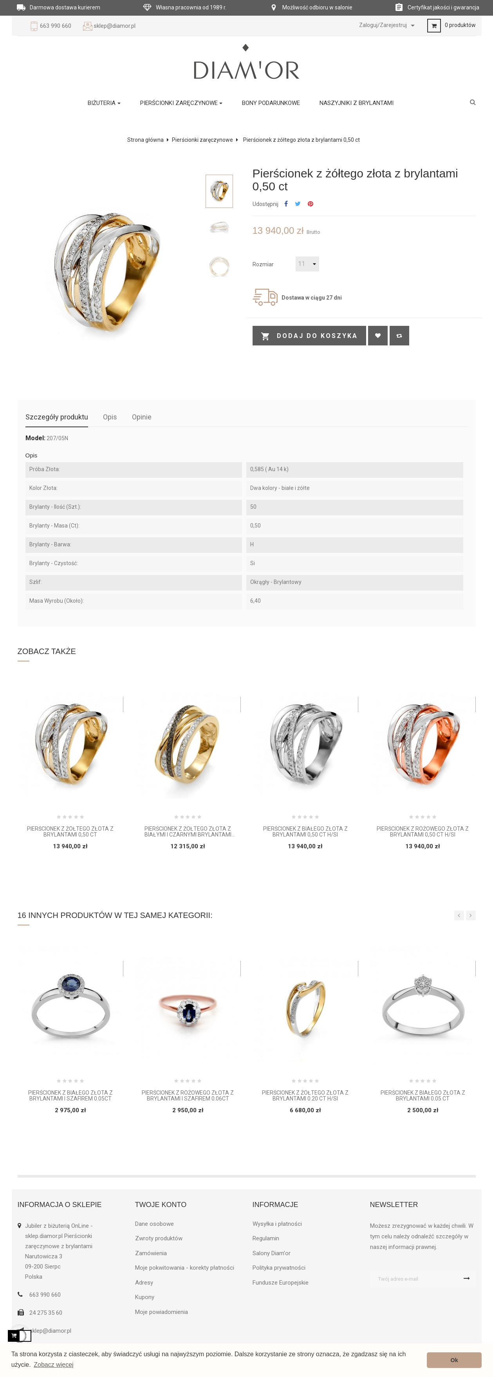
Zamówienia (151, 1253)
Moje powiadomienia (161, 1312)
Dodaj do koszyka (309, 336)
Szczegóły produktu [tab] (56, 417)
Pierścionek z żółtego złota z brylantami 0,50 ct (70, 832)
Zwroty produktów (158, 1238)
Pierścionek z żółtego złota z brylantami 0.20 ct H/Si (305, 1096)
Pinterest (310, 204)
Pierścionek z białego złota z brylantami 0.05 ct (423, 1096)
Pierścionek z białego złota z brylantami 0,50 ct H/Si (305, 832)
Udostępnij (286, 204)
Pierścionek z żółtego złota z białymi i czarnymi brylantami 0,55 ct (187, 832)
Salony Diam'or (272, 1253)
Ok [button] (454, 1360)
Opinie (142, 417)
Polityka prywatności (279, 1267)
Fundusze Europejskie (281, 1282)
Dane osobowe (154, 1223)
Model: (35, 438)
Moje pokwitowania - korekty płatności (184, 1267)
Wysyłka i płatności (277, 1223)
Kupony (144, 1297)
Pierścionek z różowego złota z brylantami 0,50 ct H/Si (423, 832)
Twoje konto (161, 1205)
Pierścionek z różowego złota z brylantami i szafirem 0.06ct (188, 1096)
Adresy (144, 1282)
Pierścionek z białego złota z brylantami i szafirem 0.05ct (70, 1096)
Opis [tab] (110, 417)
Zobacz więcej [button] (53, 1364)
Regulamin (266, 1238)
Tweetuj (298, 204)
